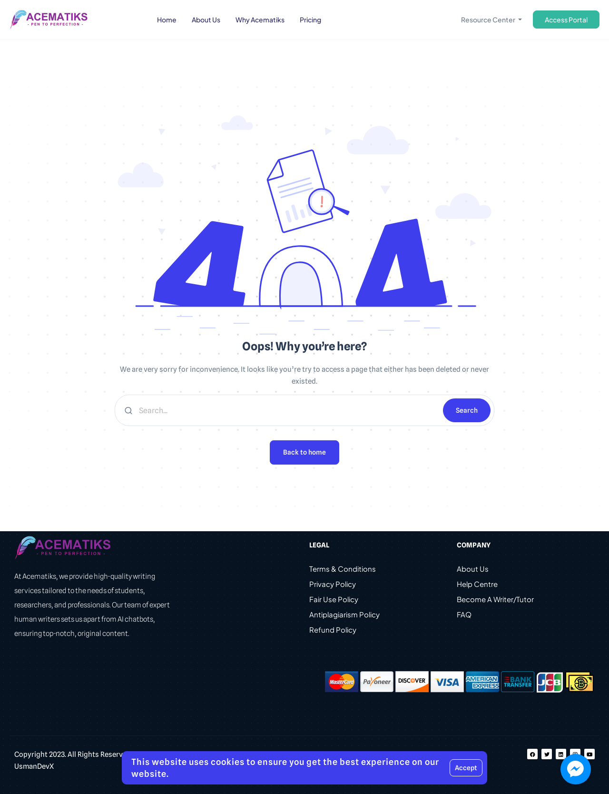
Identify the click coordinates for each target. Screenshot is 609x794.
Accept (466, 768)
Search (467, 410)
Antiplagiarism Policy (344, 614)
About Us (473, 568)
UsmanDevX (34, 766)
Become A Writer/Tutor (495, 599)
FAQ (464, 614)
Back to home (304, 452)
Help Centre (477, 583)
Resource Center (488, 19)
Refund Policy (332, 629)
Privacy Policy (332, 583)
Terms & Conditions (342, 568)
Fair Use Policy (333, 599)
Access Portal (566, 19)
